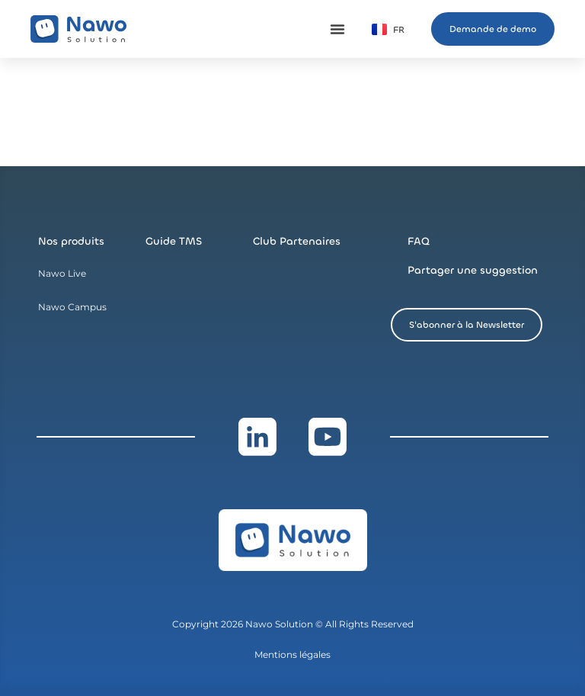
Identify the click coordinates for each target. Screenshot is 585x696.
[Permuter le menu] (337, 29)
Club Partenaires (296, 241)
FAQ (419, 241)
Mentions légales (292, 654)
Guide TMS (173, 241)
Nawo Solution (280, 624)
